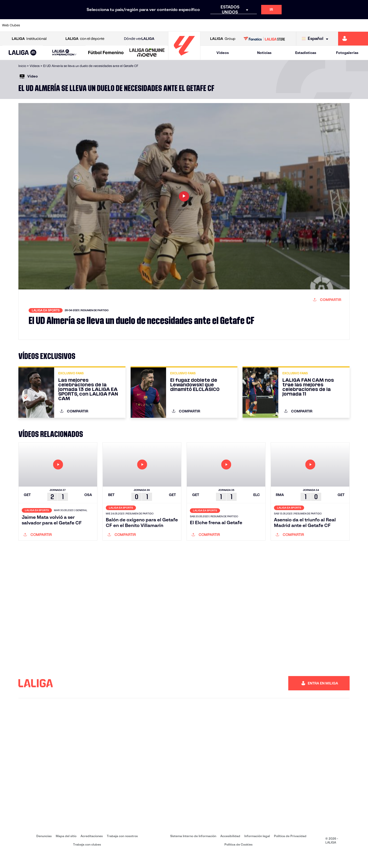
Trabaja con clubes (87, 844)
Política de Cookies (238, 844)
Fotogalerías (347, 53)
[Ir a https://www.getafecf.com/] (137, 25)
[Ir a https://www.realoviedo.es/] (293, 25)
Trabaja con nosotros (122, 836)
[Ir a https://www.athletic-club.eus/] (33, 25)
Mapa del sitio (66, 836)
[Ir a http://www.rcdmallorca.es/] (241, 25)
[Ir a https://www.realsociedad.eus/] (310, 25)
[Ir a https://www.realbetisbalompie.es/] (258, 25)
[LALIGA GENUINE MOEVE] (147, 53)
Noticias (264, 53)
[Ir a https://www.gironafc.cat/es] (154, 25)
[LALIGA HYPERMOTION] (64, 52)
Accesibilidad (230, 836)
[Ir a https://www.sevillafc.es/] (327, 25)
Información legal (257, 836)
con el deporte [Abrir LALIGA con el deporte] (84, 39)
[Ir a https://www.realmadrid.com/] (275, 25)
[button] (22, 53)
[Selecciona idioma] (316, 38)
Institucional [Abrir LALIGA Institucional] (29, 39)
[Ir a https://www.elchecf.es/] (102, 25)
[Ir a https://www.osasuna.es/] (68, 25)
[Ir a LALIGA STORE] (264, 39)
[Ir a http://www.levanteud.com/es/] (172, 25)
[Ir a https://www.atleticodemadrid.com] (50, 25)
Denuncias (44, 836)
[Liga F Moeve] (105, 53)
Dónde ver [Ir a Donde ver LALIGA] (139, 39)
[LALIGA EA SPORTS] (22, 53)
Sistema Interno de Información (193, 836)
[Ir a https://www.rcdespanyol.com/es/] (223, 25)
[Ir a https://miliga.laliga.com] (353, 39)
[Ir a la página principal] (184, 57)
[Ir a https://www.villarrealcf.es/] (362, 25)
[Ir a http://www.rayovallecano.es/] (189, 25)
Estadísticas (305, 53)
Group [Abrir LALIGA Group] (222, 39)
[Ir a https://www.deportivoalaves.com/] (85, 25)
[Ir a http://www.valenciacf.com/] (345, 25)
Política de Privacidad (290, 836)
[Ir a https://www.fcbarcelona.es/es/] (120, 25)
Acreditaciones (91, 836)
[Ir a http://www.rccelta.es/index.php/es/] (206, 25)
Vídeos (222, 53)
